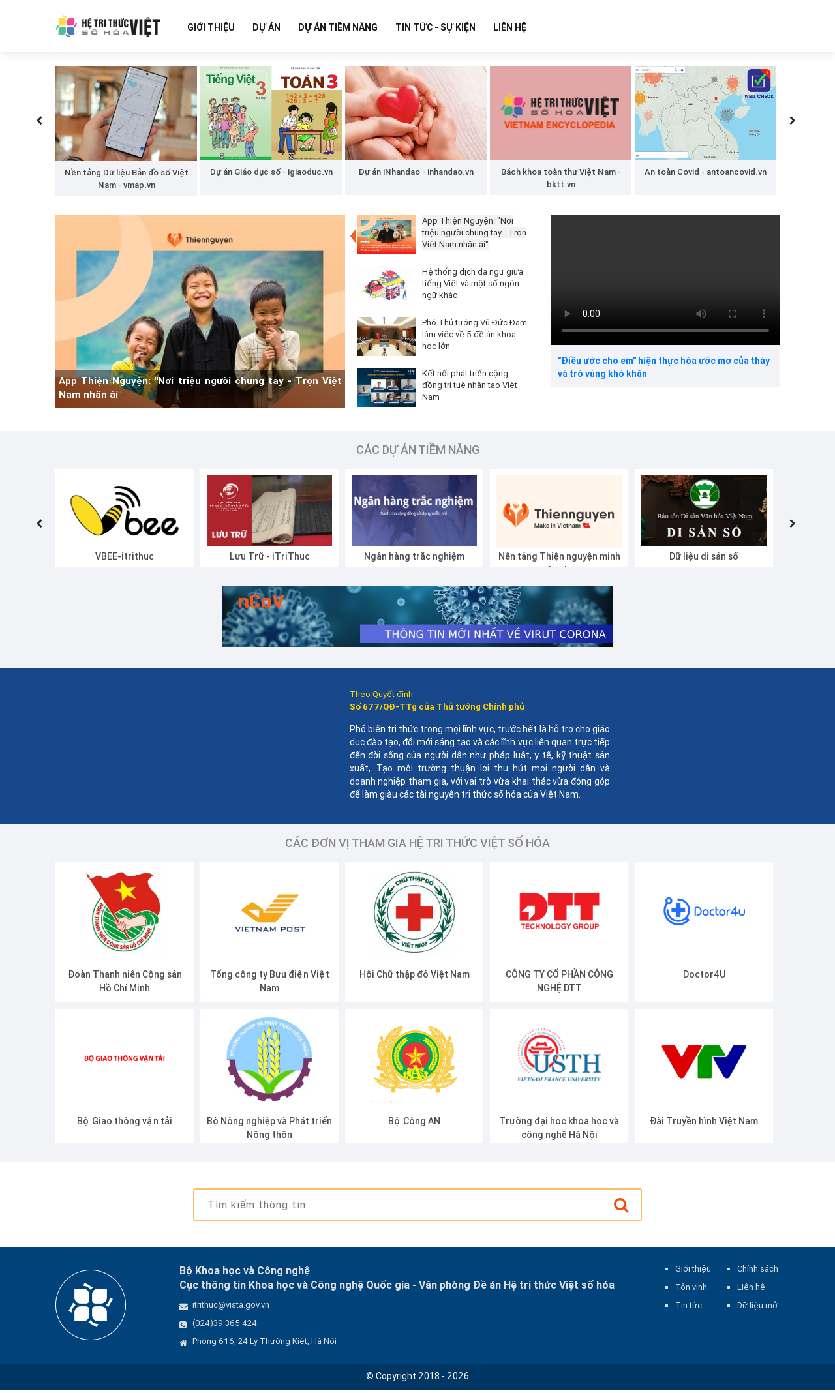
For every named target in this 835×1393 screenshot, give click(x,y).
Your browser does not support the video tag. (665, 283)
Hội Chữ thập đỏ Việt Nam (414, 977)
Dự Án (266, 27)
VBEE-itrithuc (124, 559)
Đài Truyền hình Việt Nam (704, 1124)
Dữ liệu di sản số (703, 559)
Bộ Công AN (414, 1124)
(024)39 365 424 (224, 1326)
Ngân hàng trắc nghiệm (414, 559)
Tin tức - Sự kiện (435, 27)
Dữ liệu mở (757, 1308)
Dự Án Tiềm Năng (338, 27)
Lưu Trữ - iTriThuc (270, 559)
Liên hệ (509, 27)
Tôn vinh (691, 1290)
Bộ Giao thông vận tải (124, 1124)
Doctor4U (704, 977)
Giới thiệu (211, 27)
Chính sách (757, 1272)
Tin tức (688, 1308)
